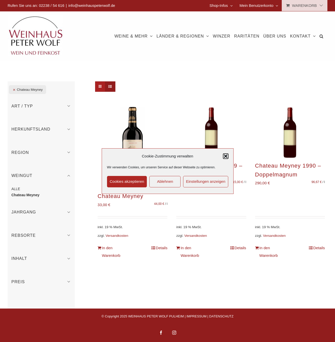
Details (161, 248)
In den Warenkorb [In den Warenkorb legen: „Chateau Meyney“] (111, 252)
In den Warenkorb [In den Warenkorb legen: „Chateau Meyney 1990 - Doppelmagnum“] (268, 252)
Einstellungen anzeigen (205, 181)
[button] (225, 156)
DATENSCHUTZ (221, 316)
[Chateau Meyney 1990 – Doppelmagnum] (290, 132)
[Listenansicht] (110, 87)
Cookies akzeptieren (127, 181)
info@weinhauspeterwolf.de (91, 5)
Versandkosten (116, 236)
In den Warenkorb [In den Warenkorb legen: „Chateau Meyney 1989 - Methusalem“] (190, 252)
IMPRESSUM (197, 316)
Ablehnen (165, 181)
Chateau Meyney (120, 196)
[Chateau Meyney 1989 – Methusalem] (211, 132)
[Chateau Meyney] (132, 147)
